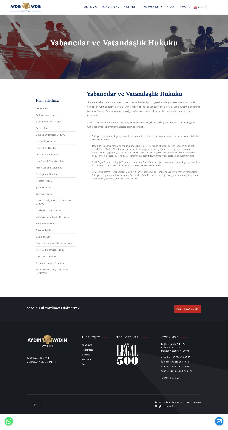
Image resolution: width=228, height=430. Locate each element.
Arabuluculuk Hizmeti (46, 115)
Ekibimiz (130, 7)
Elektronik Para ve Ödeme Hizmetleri (54, 243)
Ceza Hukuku (42, 128)
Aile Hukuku (42, 108)
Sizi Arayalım (187, 309)
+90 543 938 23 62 (179, 366)
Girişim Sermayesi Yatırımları (50, 263)
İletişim (185, 7)
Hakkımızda (110, 7)
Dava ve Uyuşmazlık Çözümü (50, 134)
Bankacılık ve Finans (46, 223)
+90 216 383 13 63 (179, 361)
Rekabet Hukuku (44, 180)
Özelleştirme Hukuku (46, 174)
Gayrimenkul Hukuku (46, 256)
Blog (170, 7)
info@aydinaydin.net (171, 377)
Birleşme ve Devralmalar (48, 121)
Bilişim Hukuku (43, 236)
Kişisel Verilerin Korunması (49, 167)
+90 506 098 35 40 (182, 370)
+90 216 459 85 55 (180, 357)
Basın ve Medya (44, 230)
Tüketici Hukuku (44, 193)
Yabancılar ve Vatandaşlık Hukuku (52, 216)
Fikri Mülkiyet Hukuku (46, 141)
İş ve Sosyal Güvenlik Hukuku (50, 161)
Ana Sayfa (91, 7)
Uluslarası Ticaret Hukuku (48, 210)
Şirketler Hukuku (44, 187)
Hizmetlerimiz (151, 7)
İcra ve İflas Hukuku (46, 147)
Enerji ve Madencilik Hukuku (50, 249)
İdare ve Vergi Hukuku (47, 154)
